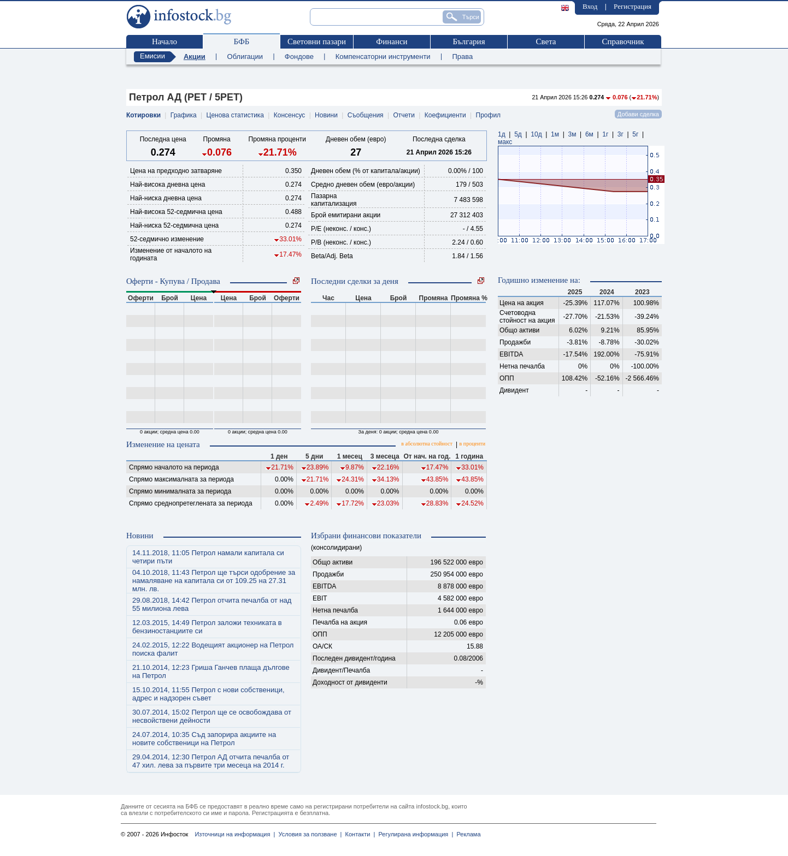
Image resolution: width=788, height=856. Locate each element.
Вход (590, 6)
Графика (183, 115)
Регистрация (632, 6)
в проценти (472, 444)
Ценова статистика (235, 115)
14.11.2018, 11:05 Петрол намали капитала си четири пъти (208, 557)
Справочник (623, 41)
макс (505, 142)
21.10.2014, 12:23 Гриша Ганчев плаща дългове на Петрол (211, 671)
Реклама (466, 834)
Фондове (299, 56)
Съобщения (366, 115)
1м (555, 134)
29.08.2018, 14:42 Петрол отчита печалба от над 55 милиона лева (211, 604)
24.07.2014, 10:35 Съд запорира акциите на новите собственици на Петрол (204, 738)
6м (589, 134)
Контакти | (358, 834)
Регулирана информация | (414, 834)
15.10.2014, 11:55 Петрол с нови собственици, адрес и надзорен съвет (208, 694)
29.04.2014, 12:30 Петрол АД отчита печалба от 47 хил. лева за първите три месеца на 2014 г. (210, 761)
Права (462, 56)
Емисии (152, 56)
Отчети (404, 115)
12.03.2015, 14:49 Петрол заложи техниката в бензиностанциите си (207, 627)
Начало (164, 41)
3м (572, 134)
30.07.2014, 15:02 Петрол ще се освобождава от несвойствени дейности (211, 716)
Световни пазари (316, 41)
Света (546, 41)
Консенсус (289, 115)
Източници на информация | (235, 834)
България (468, 41)
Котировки (143, 115)
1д (501, 134)
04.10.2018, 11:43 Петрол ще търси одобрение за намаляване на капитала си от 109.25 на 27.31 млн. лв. (213, 580)
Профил (488, 115)
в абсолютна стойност (426, 444)
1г (605, 134)
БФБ (242, 41)
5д (518, 134)
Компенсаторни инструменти (383, 56)
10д (536, 134)
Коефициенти (445, 115)
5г (635, 134)
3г (621, 134)
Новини (326, 115)
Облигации (245, 56)
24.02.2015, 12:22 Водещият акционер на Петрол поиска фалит (212, 649)
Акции (194, 56)
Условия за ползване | (308, 834)
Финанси (391, 41)
